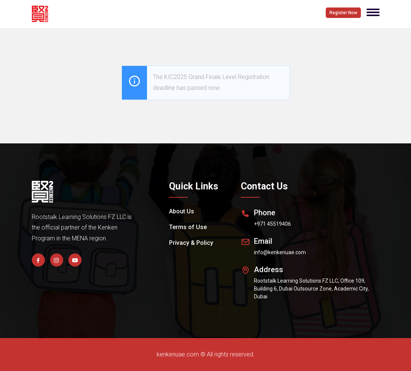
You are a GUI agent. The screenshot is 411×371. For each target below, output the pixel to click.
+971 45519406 (272, 224)
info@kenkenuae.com (280, 252)
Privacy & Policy (191, 242)
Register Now (343, 12)
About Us (181, 211)
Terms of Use (188, 227)
